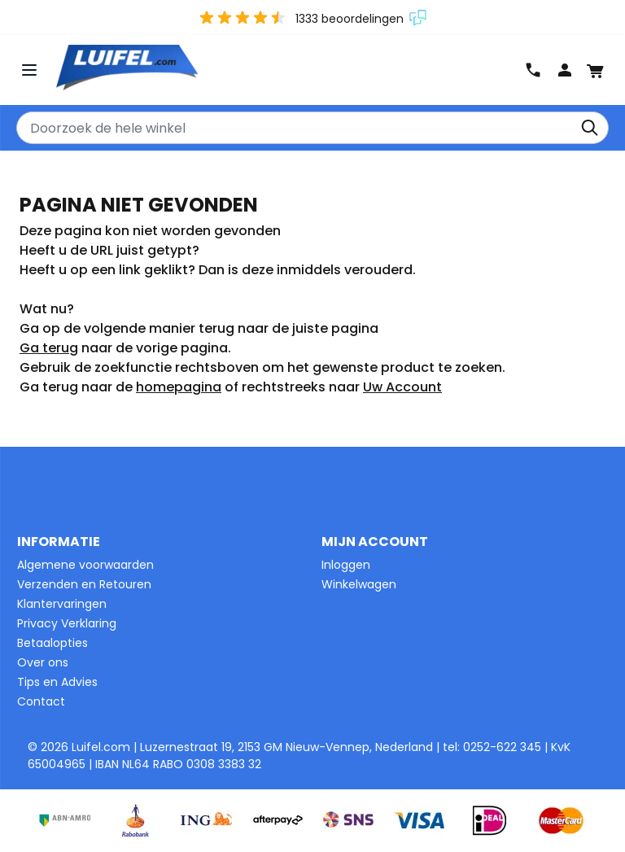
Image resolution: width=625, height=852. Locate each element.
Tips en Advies (57, 682)
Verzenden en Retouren (84, 584)
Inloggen (345, 565)
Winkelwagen (358, 584)
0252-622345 (533, 70)
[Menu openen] (31, 70)
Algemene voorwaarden (85, 565)
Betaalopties (52, 643)
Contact (41, 701)
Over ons (42, 662)
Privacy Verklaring (66, 623)
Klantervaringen (62, 604)
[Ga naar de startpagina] (288, 69)
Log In (565, 70)
